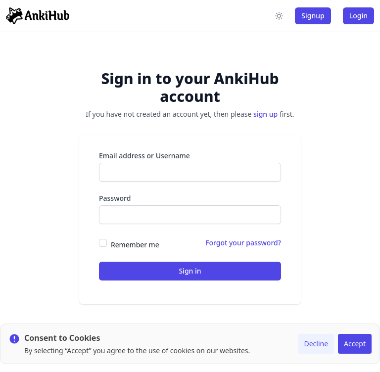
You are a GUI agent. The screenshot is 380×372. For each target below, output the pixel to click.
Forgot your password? (243, 242)
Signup (312, 15)
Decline (316, 343)
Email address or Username (144, 155)
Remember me (135, 244)
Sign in (190, 271)
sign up (265, 114)
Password (115, 198)
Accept (355, 343)
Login (358, 15)
